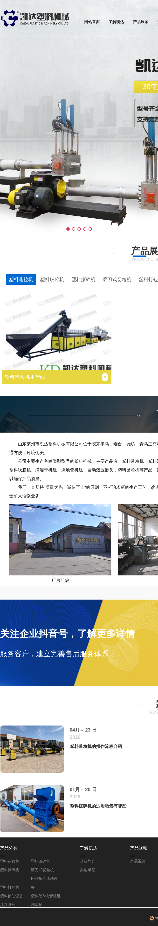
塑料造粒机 (21, 279)
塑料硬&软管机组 (46, 896)
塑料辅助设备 (11, 896)
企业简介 (87, 861)
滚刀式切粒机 (117, 279)
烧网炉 (36, 905)
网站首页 (92, 22)
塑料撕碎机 (83, 279)
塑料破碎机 (52, 279)
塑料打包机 (9, 887)
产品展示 (140, 22)
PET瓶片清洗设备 (44, 883)
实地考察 (87, 870)
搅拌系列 (7, 905)
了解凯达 (116, 22)
